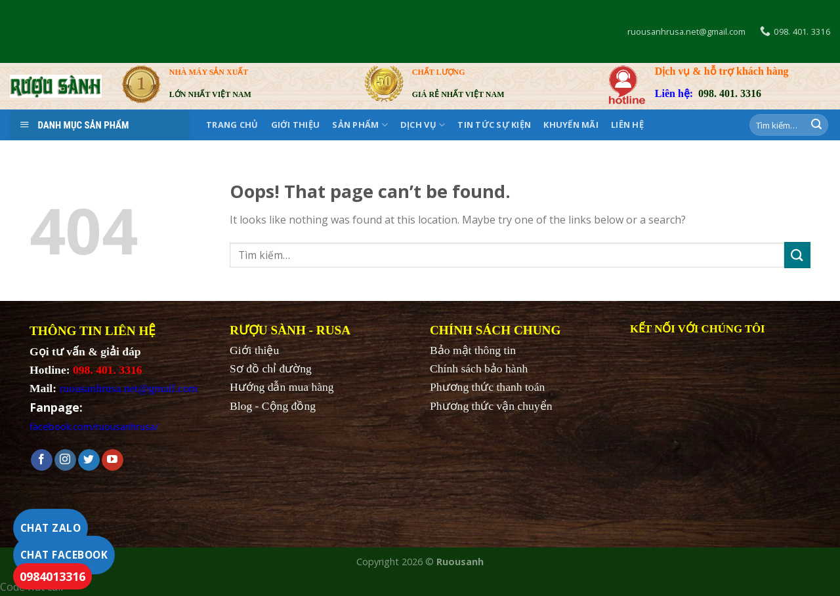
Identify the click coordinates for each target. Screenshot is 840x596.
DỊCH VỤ (422, 125)
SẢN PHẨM (360, 125)
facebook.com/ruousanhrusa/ (94, 426)
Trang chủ (232, 124)
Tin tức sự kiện (494, 124)
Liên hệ (627, 124)
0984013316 (52, 576)
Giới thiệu (295, 124)
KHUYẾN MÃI (570, 124)
